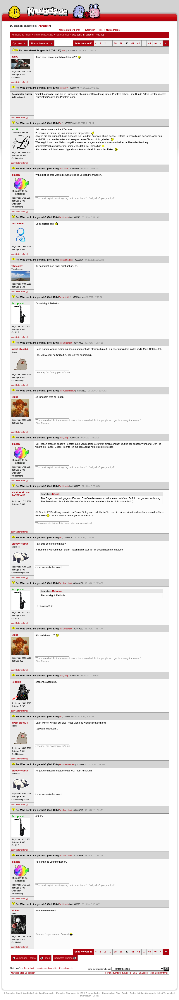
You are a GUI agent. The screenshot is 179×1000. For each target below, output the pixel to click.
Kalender (90, 30)
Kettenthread (62, 34)
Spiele (125, 993)
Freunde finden (92, 993)
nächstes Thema (65, 958)
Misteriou (57, 591)
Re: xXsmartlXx (65, 260)
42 (138, 43)
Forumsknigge (112, 30)
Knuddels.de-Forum (21, 34)
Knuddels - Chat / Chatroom (135, 973)
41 (132, 43)
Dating (133, 993)
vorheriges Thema (24, 958)
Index (45, 958)
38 (115, 43)
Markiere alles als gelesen (23, 973)
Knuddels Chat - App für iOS (69, 993)
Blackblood (29, 968)
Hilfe (100, 30)
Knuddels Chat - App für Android (38, 993)
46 (155, 43)
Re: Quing (63, 438)
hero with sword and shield (46, 968)
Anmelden (44, 25)
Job (95, 996)
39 (121, 43)
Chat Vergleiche (166, 993)
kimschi (56, 494)
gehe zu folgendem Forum (99, 969)
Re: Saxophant (65, 343)
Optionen (19, 43)
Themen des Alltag (43, 34)
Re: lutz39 (63, 169)
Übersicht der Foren (69, 30)
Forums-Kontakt (113, 973)
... (110, 43)
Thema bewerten (42, 43)
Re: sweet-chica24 (67, 391)
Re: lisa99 (63, 88)
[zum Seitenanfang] (19, 82)
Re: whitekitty (64, 297)
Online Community (147, 993)
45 (149, 43)
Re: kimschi (64, 217)
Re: (64, 50)
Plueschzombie (66, 968)
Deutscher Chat (13, 993)
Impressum (85, 996)
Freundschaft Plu (111, 993)
